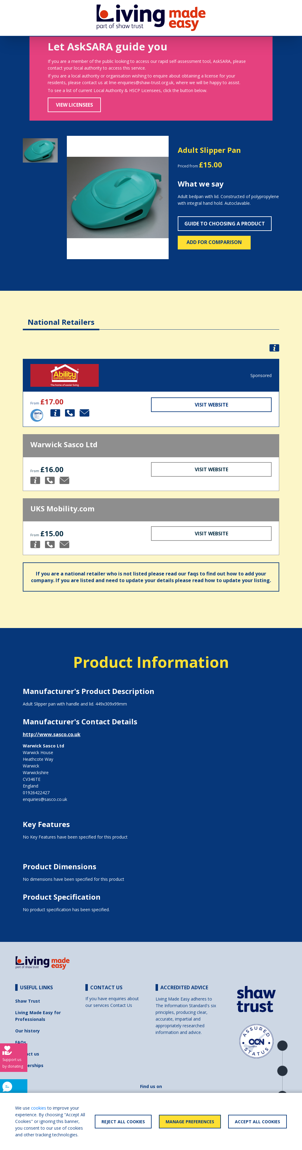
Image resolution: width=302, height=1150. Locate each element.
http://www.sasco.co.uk (52, 734)
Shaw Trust (27, 1001)
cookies (38, 1108)
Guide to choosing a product (224, 223)
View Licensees (74, 104)
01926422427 (36, 792)
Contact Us (121, 1005)
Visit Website (211, 404)
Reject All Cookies (123, 1121)
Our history (27, 1031)
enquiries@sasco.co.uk (45, 799)
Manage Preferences (190, 1121)
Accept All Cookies (257, 1121)
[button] (74, 197)
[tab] (61, 317)
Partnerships (29, 1065)
